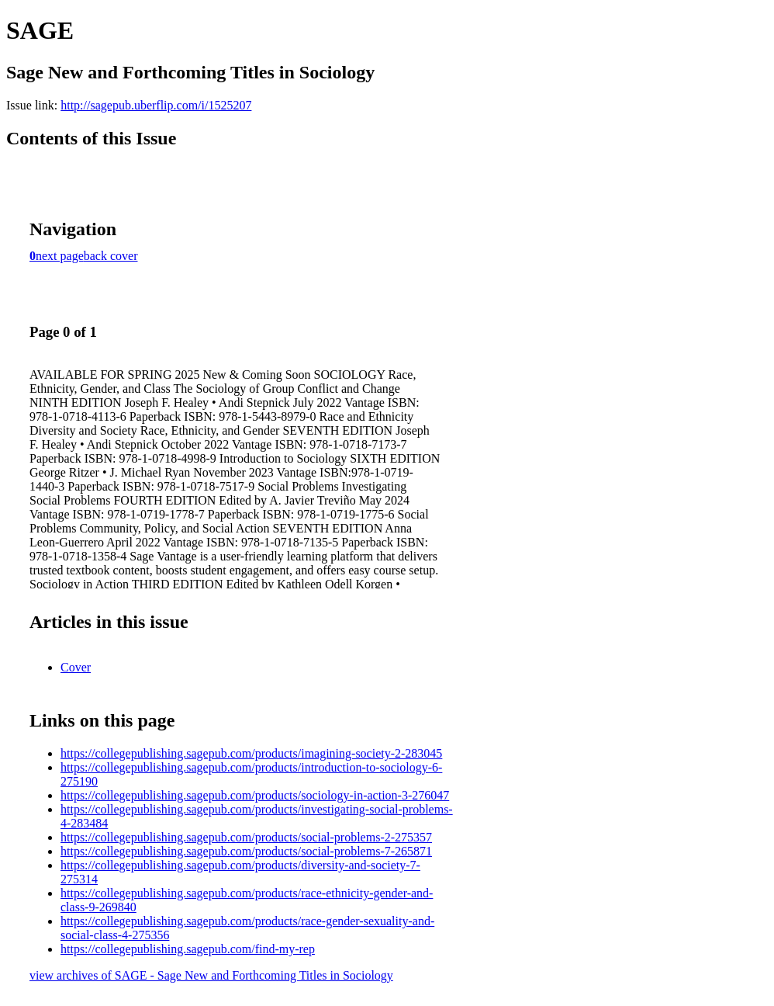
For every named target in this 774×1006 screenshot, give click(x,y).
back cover (111, 255)
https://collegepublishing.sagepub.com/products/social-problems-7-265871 (246, 851)
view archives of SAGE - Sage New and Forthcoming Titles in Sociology (211, 975)
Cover (75, 667)
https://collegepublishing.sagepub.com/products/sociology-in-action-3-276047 (254, 795)
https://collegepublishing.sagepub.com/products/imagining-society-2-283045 (251, 753)
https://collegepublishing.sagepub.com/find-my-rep (187, 949)
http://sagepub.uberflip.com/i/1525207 (155, 105)
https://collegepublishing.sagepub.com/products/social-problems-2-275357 (246, 837)
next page (60, 255)
